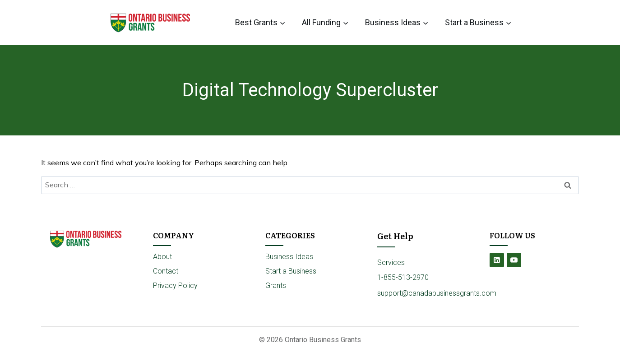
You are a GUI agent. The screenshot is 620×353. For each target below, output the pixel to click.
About (162, 256)
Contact (165, 271)
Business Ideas (289, 256)
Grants (275, 285)
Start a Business (290, 271)
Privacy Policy (175, 285)
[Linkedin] (497, 260)
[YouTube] (514, 260)
